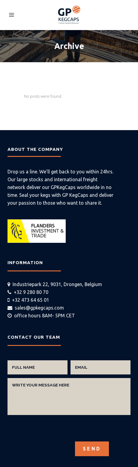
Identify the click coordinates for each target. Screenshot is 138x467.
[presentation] (53, 429)
